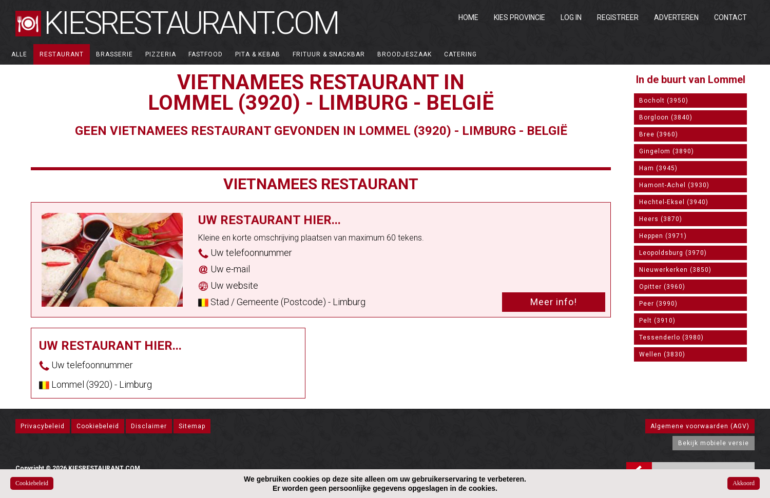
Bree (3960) (658, 134)
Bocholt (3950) (663, 100)
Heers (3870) (660, 219)
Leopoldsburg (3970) (673, 252)
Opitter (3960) (662, 286)
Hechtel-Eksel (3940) (673, 202)
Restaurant (62, 54)
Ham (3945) (658, 168)
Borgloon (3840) (665, 117)
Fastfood (205, 54)
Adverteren (676, 17)
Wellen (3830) (662, 354)
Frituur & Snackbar (329, 54)
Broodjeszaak (404, 54)
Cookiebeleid (97, 426)
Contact (730, 17)
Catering (460, 54)
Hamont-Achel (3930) (674, 185)
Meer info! (553, 301)
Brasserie (114, 54)
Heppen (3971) (663, 236)
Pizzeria (160, 54)
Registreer (618, 17)
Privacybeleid (43, 426)
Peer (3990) (658, 303)
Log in (571, 17)
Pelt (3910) (657, 320)
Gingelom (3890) (666, 151)
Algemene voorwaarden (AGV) (699, 426)
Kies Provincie (519, 17)
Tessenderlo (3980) (671, 337)
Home (468, 17)
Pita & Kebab (257, 54)
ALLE (19, 54)
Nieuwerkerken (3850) (675, 269)
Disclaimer (149, 426)
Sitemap (192, 426)
